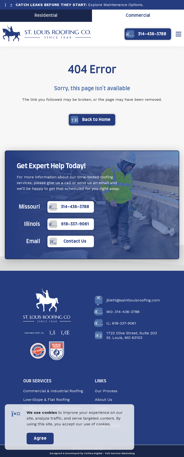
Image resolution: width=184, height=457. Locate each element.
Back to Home (90, 120)
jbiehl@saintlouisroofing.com (127, 300)
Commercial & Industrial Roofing (53, 391)
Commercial (138, 15)
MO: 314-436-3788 (117, 311)
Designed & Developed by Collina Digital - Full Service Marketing (92, 453)
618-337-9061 (69, 224)
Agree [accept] (40, 438)
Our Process (106, 391)
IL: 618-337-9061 (115, 323)
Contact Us (67, 241)
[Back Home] (46, 40)
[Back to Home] (47, 305)
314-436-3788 (146, 34)
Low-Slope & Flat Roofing (46, 399)
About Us (103, 399)
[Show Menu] (178, 34)
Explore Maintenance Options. (79, 4)
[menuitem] (56, 391)
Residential (46, 15)
